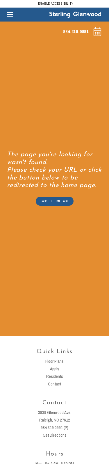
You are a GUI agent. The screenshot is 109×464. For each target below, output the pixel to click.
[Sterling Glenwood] (75, 14)
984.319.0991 (76, 31)
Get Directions (55, 435)
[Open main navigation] (10, 14)
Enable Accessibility (56, 3)
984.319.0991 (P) (54, 427)
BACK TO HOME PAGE (54, 201)
